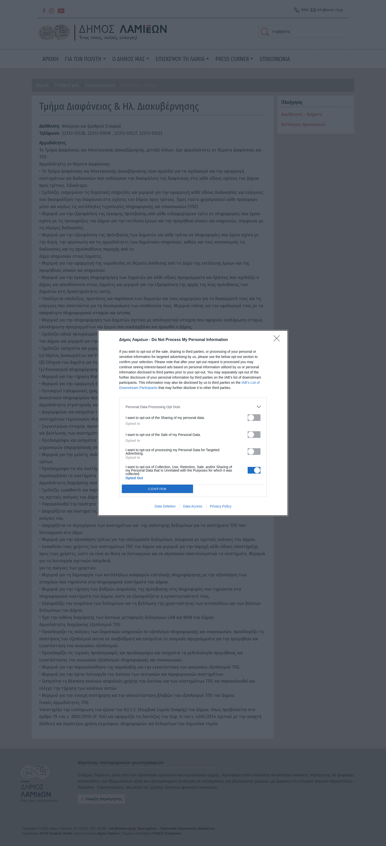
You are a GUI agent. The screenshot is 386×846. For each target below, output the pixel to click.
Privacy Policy (220, 506)
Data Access (192, 506)
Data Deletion (165, 506)
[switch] (254, 417)
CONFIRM (157, 489)
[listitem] (193, 406)
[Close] (278, 340)
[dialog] (193, 423)
